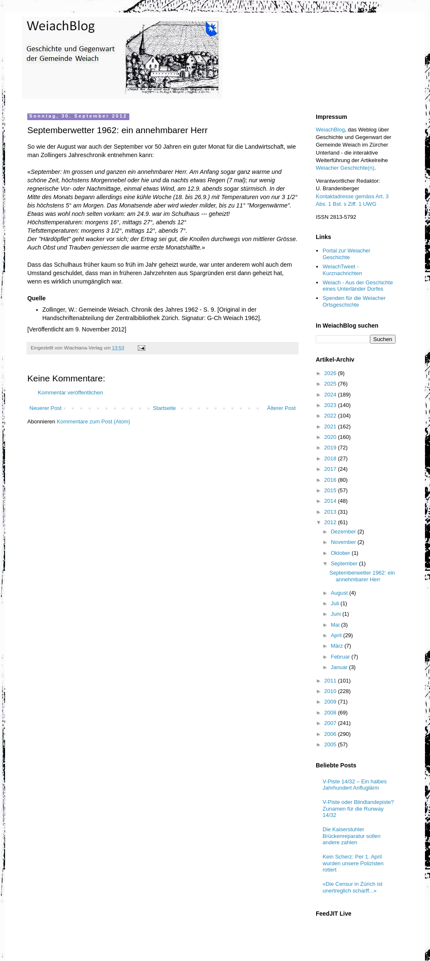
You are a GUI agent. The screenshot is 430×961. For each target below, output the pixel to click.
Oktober (341, 553)
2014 (331, 501)
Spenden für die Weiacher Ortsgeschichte (353, 301)
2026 (331, 373)
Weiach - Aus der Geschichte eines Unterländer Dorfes (357, 285)
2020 (331, 437)
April (337, 635)
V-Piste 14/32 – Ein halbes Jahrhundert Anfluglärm (354, 784)
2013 (331, 512)
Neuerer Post (45, 408)
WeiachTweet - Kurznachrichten (342, 269)
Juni (336, 614)
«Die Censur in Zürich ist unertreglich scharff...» (352, 887)
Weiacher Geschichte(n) (345, 168)
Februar (341, 657)
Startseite (164, 408)
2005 (331, 744)
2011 (331, 680)
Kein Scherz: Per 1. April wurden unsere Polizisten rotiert (352, 863)
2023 (331, 405)
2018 (331, 458)
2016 (331, 480)
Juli (336, 603)
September (345, 563)
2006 (331, 734)
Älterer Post (281, 408)
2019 (331, 447)
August (340, 593)
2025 (331, 384)
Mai (336, 625)
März (338, 646)
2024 (331, 394)
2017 (331, 469)
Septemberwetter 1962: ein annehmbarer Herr (362, 576)
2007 (331, 723)
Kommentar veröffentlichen (70, 392)
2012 (331, 522)
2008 (331, 712)
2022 (331, 415)
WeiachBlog (330, 129)
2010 (331, 691)
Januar (340, 667)
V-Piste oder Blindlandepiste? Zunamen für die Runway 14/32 (358, 808)
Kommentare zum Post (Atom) (93, 421)
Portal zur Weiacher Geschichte (346, 253)
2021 (331, 426)
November (344, 542)
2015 (331, 490)
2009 (331, 701)
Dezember (344, 531)
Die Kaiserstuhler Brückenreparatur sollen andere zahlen (351, 835)
